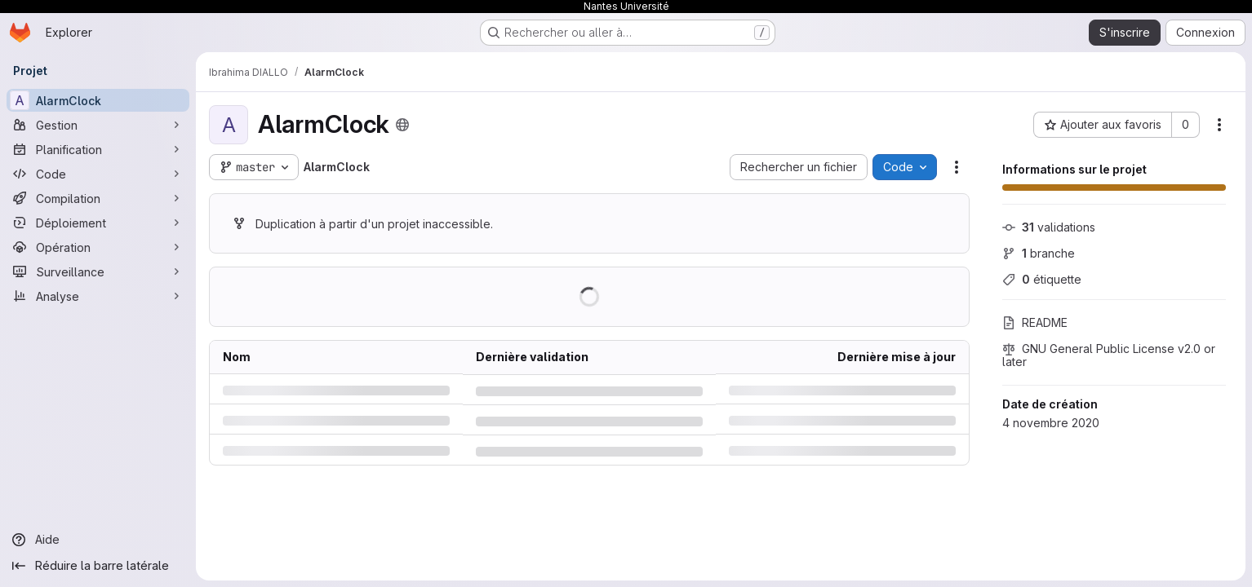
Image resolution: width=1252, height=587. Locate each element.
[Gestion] (98, 124)
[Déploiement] (98, 222)
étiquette (1041, 279)
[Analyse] (98, 296)
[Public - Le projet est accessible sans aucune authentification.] (402, 124)
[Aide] (98, 539)
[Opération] (98, 247)
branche (1038, 253)
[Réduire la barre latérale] (98, 565)
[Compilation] (98, 198)
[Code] (98, 173)
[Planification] (98, 149)
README (1035, 322)
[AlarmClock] (98, 100)
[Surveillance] (98, 271)
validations (1048, 227)
